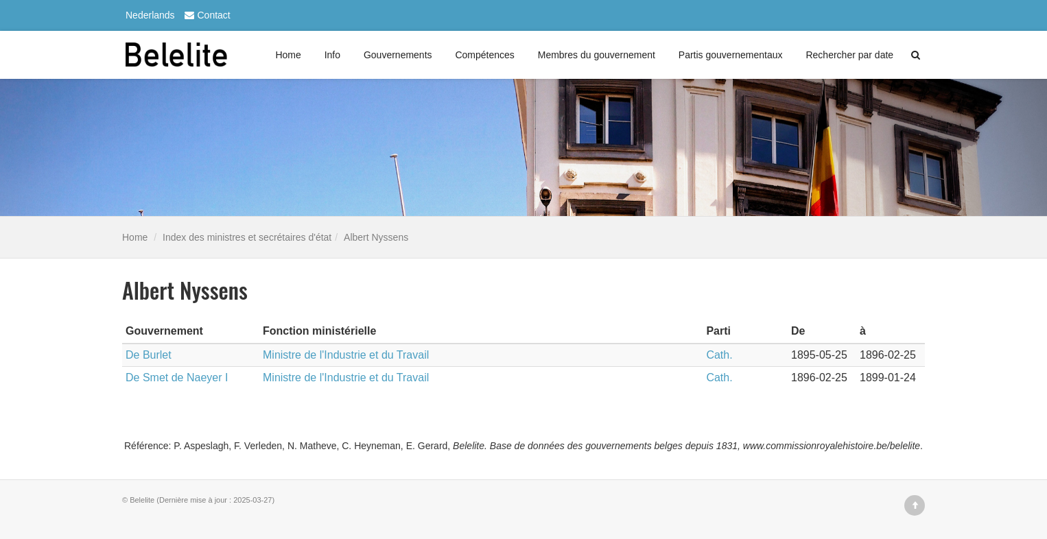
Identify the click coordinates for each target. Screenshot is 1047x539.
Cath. (719, 355)
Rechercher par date (849, 54)
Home (288, 54)
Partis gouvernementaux (731, 54)
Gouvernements (398, 54)
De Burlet (149, 355)
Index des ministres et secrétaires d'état (247, 237)
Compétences (484, 54)
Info (332, 54)
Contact (206, 15)
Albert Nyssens (376, 237)
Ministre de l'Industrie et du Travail (346, 355)
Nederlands (150, 15)
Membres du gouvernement (596, 54)
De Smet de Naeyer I (177, 377)
